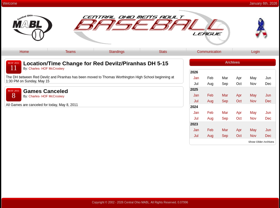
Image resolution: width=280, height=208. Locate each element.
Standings (116, 52)
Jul (196, 101)
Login (255, 52)
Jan (196, 78)
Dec (268, 101)
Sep (225, 101)
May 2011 (13, 63)
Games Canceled (45, 91)
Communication (209, 52)
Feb (210, 95)
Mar (225, 95)
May (253, 95)
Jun (268, 95)
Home (24, 52)
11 (13, 68)
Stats (163, 52)
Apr (239, 95)
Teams (70, 52)
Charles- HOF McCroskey (46, 68)
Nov (253, 101)
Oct (239, 101)
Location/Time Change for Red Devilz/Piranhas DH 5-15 (95, 63)
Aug (210, 101)
